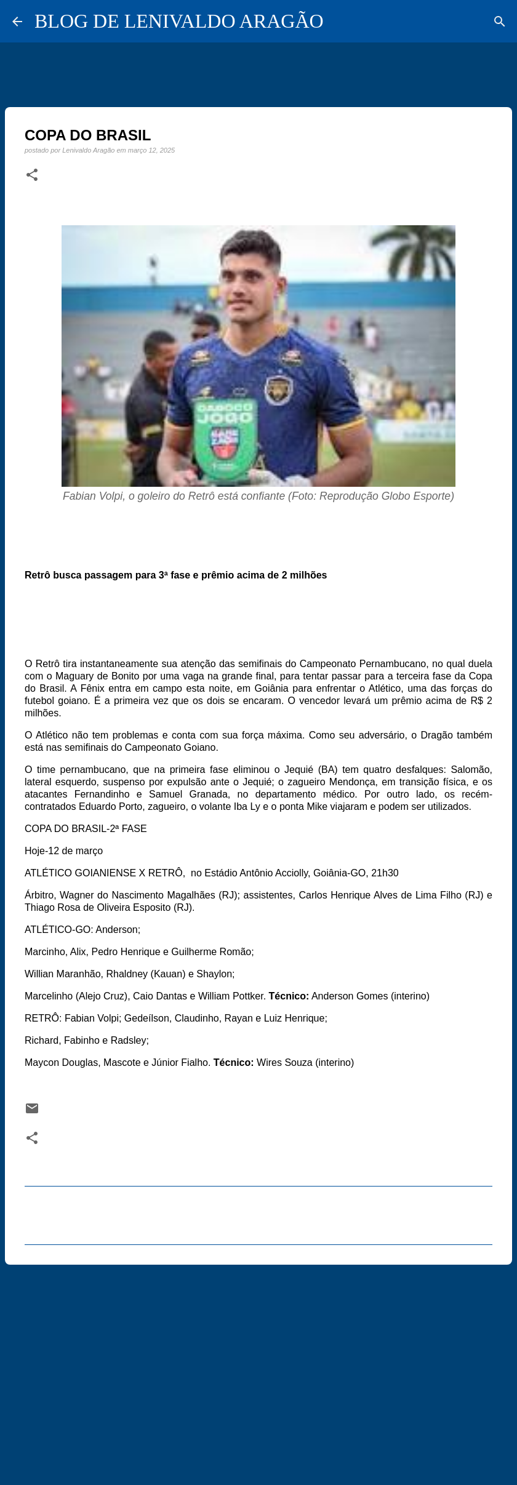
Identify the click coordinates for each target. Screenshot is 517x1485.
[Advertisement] (258, 1369)
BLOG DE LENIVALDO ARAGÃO (179, 21)
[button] (32, 175)
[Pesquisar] (499, 21)
